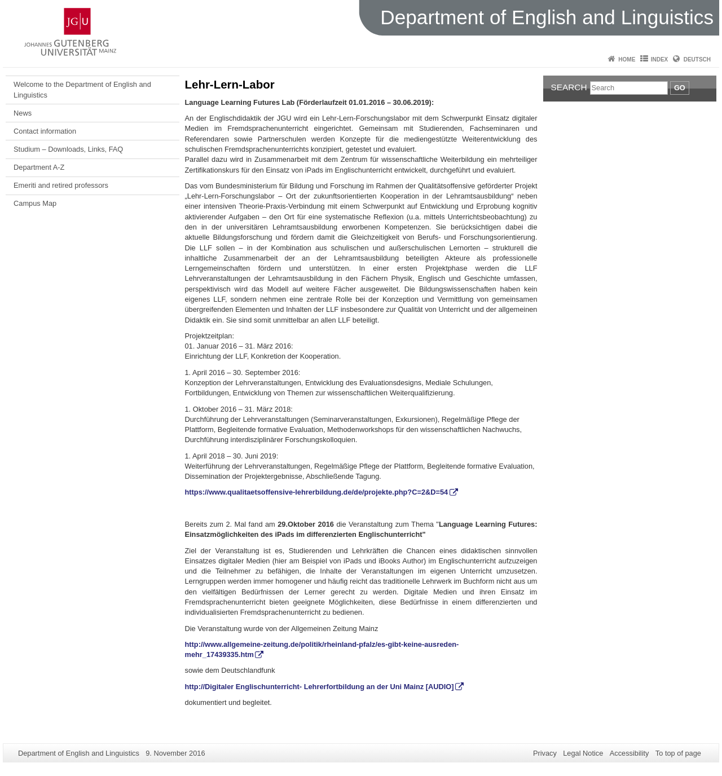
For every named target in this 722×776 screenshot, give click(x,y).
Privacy (545, 753)
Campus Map (35, 203)
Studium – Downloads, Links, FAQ (68, 149)
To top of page (678, 753)
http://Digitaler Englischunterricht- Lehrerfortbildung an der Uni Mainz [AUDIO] (319, 686)
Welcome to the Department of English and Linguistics (82, 89)
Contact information (45, 131)
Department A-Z (39, 167)
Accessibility (629, 753)
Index (659, 59)
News (23, 113)
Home (626, 59)
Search (569, 87)
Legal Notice (583, 753)
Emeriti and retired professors (61, 185)
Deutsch (697, 59)
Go (679, 87)
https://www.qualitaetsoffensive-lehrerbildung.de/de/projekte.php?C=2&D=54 (316, 492)
